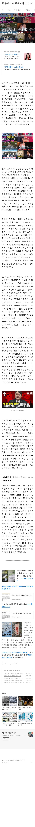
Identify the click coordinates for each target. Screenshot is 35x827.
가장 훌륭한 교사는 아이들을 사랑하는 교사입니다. (14, 750)
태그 (9, 10)
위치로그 (27, 10)
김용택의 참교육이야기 (14, 3)
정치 (5, 685)
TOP (31, 776)
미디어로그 (17, 10)
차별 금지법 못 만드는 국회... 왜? (13, 697)
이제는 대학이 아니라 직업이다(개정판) (14, 667)
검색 (27, 3)
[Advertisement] (17, 69)
